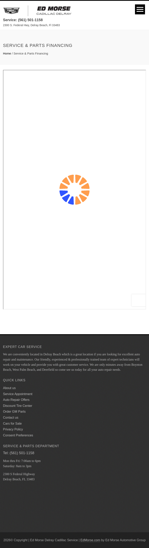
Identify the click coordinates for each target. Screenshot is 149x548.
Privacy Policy (13, 429)
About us (9, 388)
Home (7, 53)
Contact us (10, 417)
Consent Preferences (18, 435)
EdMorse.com (90, 540)
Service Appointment (17, 394)
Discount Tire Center (17, 405)
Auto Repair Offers (16, 399)
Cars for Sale (12, 423)
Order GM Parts (14, 411)
